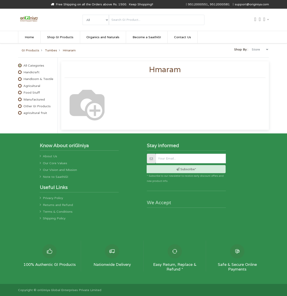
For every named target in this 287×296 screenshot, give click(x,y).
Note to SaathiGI (55, 177)
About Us (50, 156)
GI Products (30, 50)
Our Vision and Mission (60, 170)
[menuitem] (29, 37)
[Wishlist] (260, 20)
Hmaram (69, 50)
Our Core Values (55, 163)
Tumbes (51, 50)
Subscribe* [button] (186, 169)
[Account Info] (266, 19)
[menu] (96, 20)
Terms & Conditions (58, 212)
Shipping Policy (54, 218)
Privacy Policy (53, 198)
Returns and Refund (58, 205)
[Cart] (255, 20)
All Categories (33, 65)
